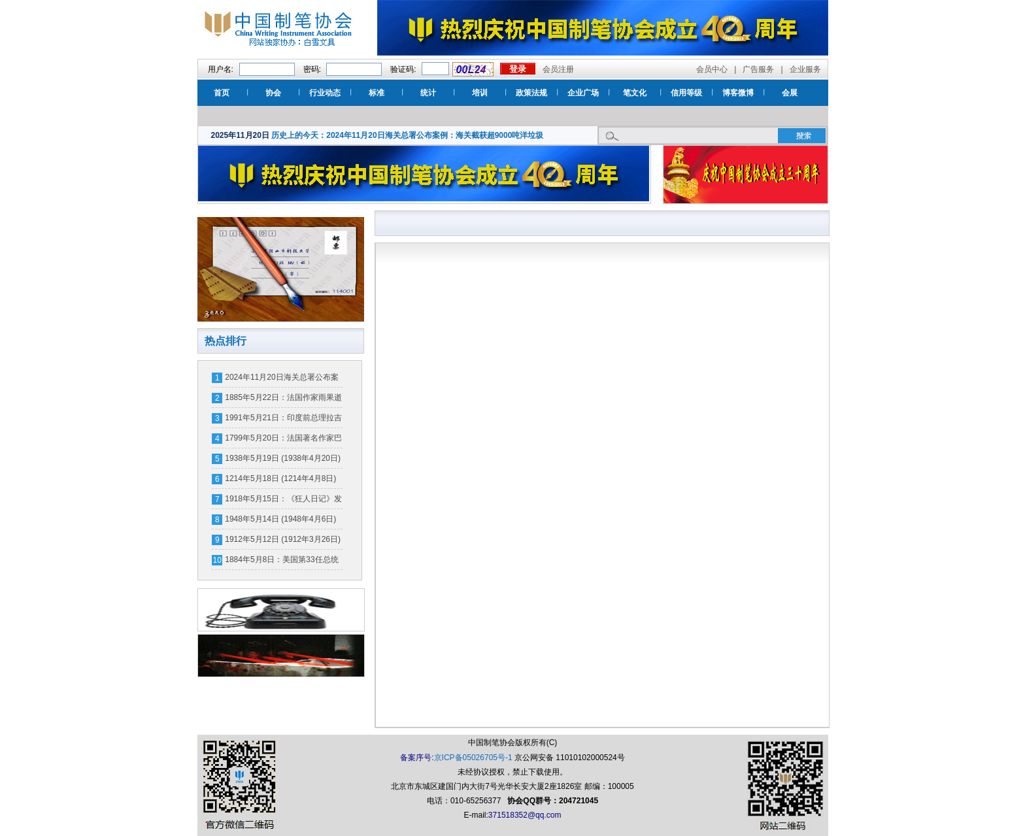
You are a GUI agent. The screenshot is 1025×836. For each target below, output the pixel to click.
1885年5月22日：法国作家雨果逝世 (283, 400)
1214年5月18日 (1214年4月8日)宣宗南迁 (280, 481)
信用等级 (686, 92)
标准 (376, 92)
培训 (480, 92)
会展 (790, 92)
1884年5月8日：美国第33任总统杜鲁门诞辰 (281, 562)
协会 (273, 92)
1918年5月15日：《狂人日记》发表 (283, 501)
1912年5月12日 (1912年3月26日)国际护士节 (283, 542)
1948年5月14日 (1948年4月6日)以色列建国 (280, 521)
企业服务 (805, 69)
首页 (221, 92)
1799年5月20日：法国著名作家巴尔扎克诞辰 (283, 440)
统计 (428, 92)
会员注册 (558, 69)
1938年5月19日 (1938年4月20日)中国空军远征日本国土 (283, 461)
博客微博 (738, 92)
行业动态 (325, 92)
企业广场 (583, 92)
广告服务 (758, 69)
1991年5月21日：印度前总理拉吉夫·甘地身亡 (283, 420)
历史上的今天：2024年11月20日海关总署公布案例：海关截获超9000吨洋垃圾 (407, 135)
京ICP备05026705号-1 (473, 757)
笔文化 (635, 92)
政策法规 (531, 92)
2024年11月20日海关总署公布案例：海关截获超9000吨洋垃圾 (281, 380)
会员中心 (712, 69)
